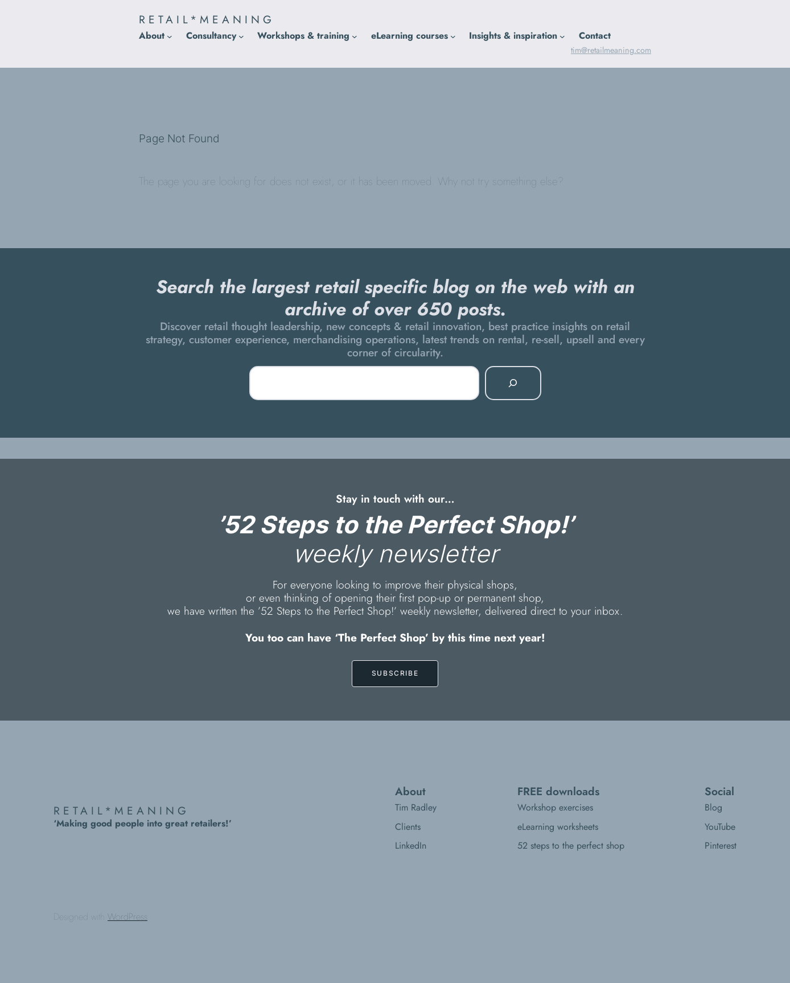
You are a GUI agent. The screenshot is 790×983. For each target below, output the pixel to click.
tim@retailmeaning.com (611, 50)
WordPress (127, 916)
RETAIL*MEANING (207, 19)
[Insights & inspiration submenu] (562, 36)
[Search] (513, 383)
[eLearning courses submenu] (453, 36)
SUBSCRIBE (395, 673)
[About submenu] (169, 36)
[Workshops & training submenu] (354, 36)
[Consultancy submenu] (241, 36)
